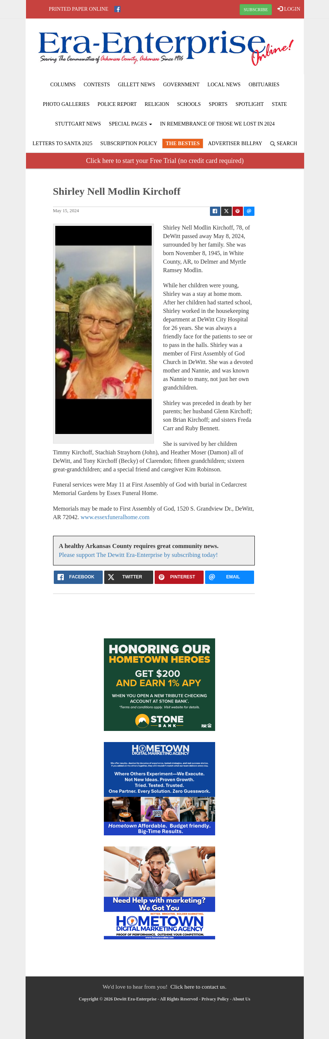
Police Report (117, 104)
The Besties (183, 143)
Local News (223, 84)
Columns (63, 84)
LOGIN (288, 9)
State (279, 104)
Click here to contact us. (198, 986)
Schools (189, 104)
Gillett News (136, 84)
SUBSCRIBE (256, 9)
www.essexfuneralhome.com (114, 517)
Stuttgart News (78, 124)
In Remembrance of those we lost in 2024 (217, 124)
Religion (157, 104)
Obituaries (264, 84)
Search (283, 143)
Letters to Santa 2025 (62, 143)
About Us (241, 999)
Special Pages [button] (130, 124)
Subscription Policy (129, 143)
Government (181, 84)
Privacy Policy (215, 999)
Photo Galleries (66, 104)
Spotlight (250, 104)
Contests (97, 84)
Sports (218, 104)
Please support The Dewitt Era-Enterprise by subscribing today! (138, 554)
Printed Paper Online (79, 9)
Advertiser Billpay (235, 143)
